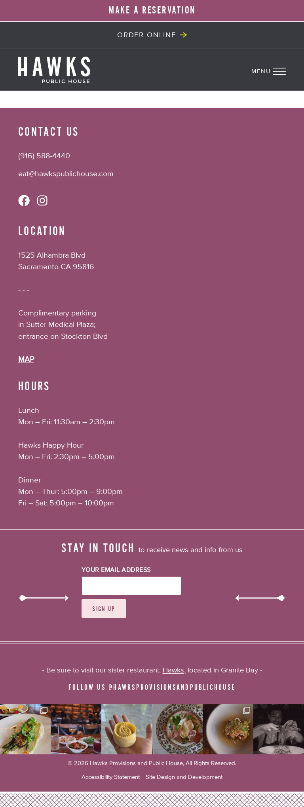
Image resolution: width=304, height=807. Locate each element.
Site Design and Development (184, 777)
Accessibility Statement (111, 777)
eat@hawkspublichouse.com (66, 174)
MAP (26, 359)
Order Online (146, 35)
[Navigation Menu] (277, 70)
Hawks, (174, 670)
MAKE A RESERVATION (152, 10)
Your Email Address (116, 570)
